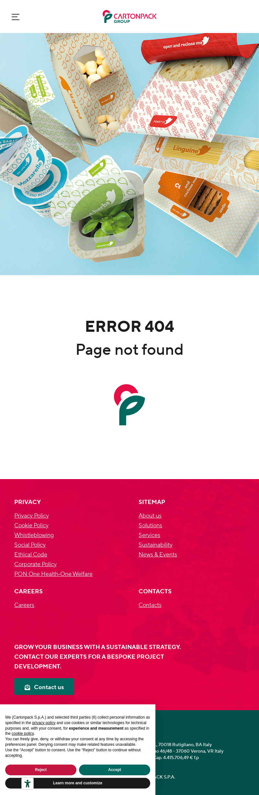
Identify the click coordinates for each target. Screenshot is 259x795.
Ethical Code (30, 554)
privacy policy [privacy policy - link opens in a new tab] (43, 723)
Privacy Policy (31, 516)
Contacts (150, 605)
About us (150, 516)
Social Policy (30, 545)
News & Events (158, 554)
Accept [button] (114, 769)
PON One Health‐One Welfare (53, 574)
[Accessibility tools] (27, 784)
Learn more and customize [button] (77, 783)
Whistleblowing (34, 535)
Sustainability (156, 545)
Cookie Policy (31, 525)
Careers (24, 605)
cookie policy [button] (23, 733)
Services (149, 535)
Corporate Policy (35, 564)
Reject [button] (41, 769)
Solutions (150, 525)
